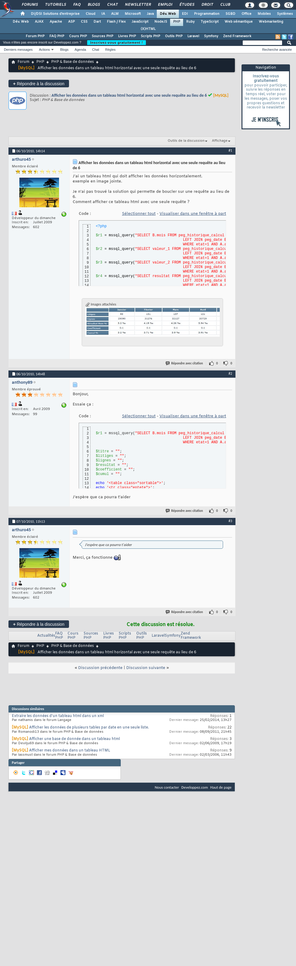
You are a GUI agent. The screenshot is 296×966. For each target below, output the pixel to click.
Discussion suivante (145, 667)
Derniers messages (18, 49)
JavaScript (140, 22)
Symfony (211, 36)
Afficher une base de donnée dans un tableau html (74, 739)
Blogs (93, 4)
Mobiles (264, 14)
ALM (115, 14)
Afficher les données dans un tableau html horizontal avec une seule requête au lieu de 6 (129, 95)
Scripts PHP (150, 36)
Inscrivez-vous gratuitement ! (116, 42)
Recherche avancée (277, 49)
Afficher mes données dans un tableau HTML (69, 750)
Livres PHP (127, 36)
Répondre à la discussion (38, 83)
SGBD (230, 14)
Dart (97, 22)
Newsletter (137, 4)
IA (103, 14)
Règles (110, 49)
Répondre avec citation (184, 363)
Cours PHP (78, 36)
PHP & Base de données (72, 62)
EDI (185, 14)
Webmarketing (271, 22)
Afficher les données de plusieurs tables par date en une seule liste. (89, 727)
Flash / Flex (116, 22)
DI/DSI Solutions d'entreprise (55, 14)
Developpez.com (194, 787)
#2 (230, 373)
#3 (230, 521)
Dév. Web (168, 14)
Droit (207, 4)
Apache (56, 22)
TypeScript (210, 22)
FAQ (76, 4)
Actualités (46, 635)
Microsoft (133, 14)
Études (187, 4)
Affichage (220, 141)
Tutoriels (55, 4)
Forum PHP (35, 36)
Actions (44, 49)
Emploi (165, 4)
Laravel (193, 36)
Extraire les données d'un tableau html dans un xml (58, 716)
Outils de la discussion (186, 141)
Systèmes (285, 14)
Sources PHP (102, 36)
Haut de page (221, 787)
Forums (29, 4)
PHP (176, 22)
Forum (23, 62)
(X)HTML (148, 29)
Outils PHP (174, 36)
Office (247, 14)
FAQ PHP (56, 36)
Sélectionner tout (139, 213)
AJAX (39, 22)
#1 (230, 150)
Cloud (90, 14)
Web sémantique (239, 22)
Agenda (80, 49)
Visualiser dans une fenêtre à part (193, 213)
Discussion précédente (100, 667)
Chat (112, 4)
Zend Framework (237, 36)
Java (150, 14)
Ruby (190, 22)
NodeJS (160, 22)
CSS (84, 22)
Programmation (206, 14)
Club (224, 4)
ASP (71, 22)
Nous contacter (167, 787)
